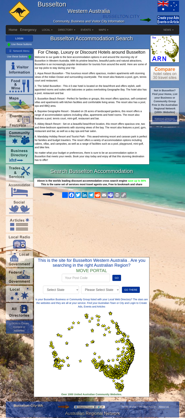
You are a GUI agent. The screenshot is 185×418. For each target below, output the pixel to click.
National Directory (165, 118)
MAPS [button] (104, 29)
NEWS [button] (169, 29)
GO (117, 277)
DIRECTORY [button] (66, 29)
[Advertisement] (91, 224)
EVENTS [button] (87, 29)
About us (164, 406)
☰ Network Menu (19, 50)
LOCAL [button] (47, 29)
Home (13, 30)
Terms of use (128, 406)
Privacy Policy (147, 406)
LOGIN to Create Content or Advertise (19, 327)
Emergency (28, 30)
